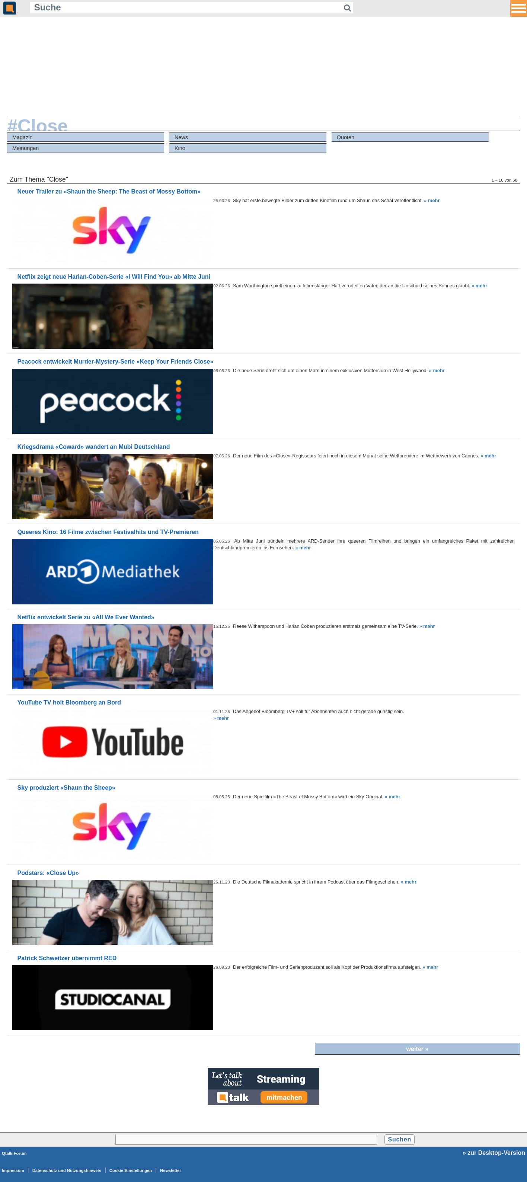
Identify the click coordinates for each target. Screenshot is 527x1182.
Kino (180, 148)
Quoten (345, 137)
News (181, 137)
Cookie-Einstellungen (130, 1170)
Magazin (22, 137)
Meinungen (25, 148)
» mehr (432, 200)
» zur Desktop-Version (494, 1153)
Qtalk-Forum (14, 1153)
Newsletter (170, 1170)
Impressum (13, 1170)
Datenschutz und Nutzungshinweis (66, 1170)
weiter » (417, 1049)
